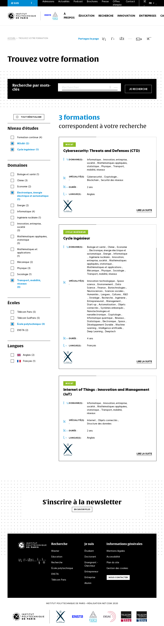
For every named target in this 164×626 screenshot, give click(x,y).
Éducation (86, 16)
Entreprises (147, 16)
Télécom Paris (58, 579)
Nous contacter (118, 577)
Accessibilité (113, 556)
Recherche (105, 16)
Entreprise (89, 577)
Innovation (126, 16)
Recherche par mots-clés (31, 87)
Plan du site (113, 562)
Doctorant (90, 556)
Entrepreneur (91, 571)
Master (55, 551)
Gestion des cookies (117, 568)
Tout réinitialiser (31, 117)
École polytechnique (62, 568)
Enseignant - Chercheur (91, 564)
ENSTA (55, 574)
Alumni (87, 583)
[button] (23, 3)
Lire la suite (144, 210)
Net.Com (107, 603)
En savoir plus (82, 509)
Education (56, 556)
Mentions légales (116, 551)
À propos (69, 16)
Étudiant (89, 551)
